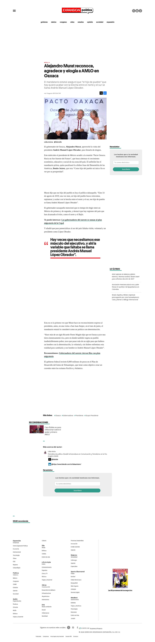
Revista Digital (75, 592)
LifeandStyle (16, 568)
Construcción (46, 587)
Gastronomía (75, 599)
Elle (43, 546)
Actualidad (74, 557)
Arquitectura (45, 596)
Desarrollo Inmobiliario (48, 590)
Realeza (15, 604)
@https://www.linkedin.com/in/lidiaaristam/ (66, 464)
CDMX (72, 22)
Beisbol (73, 576)
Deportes (44, 570)
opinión (90, 22)
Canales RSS (68, 636)
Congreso (16, 581)
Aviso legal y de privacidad (57, 636)
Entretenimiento (46, 567)
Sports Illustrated (77, 572)
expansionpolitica (73, 627)
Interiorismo (45, 599)
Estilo (43, 564)
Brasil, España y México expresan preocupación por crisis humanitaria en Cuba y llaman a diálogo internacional (125, 297)
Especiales (74, 566)
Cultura (44, 540)
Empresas (16, 542)
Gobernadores (68, 415)
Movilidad (45, 616)
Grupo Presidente (91, 415)
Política (16, 573)
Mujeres (15, 564)
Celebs (44, 554)
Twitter (133, 10)
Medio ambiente (46, 606)
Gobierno (15, 575)
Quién (15, 599)
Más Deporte (74, 586)
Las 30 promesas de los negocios (120, 590)
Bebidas (73, 603)
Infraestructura (46, 593)
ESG (14, 561)
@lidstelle (58, 142)
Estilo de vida (46, 557)
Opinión (15, 590)
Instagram (137, 10)
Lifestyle (73, 589)
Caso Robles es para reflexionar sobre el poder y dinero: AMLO (85, 431)
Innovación (74, 544)
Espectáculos (17, 601)
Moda (14, 610)
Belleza (15, 613)
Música (44, 576)
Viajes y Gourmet (18, 617)
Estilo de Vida (75, 615)
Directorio (75, 636)
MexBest (74, 598)
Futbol (72, 573)
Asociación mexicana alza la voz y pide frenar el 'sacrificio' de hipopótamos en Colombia (125, 286)
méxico (53, 22)
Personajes (74, 609)
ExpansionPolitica (77, 627)
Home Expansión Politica (20, 546)
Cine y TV (44, 573)
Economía (16, 549)
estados (81, 22)
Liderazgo (74, 560)
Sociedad (99, 22)
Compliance (46, 636)
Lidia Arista (52, 451)
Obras (14, 558)
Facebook (140, 10)
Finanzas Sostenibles (77, 540)
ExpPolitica (68, 627)
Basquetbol (74, 583)
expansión (110, 22)
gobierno (44, 22)
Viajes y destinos (76, 606)
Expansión (17, 541)
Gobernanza (45, 613)
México (47, 62)
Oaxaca (58, 415)
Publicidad (38, 636)
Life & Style (46, 562)
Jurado (73, 618)
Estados (15, 587)
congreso (63, 22)
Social (44, 610)
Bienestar (74, 612)
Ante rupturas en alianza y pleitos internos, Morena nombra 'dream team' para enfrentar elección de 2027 (126, 276)
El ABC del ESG (75, 547)
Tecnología (16, 555)
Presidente (79, 415)
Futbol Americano (76, 580)
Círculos (15, 607)
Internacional (17, 552)
